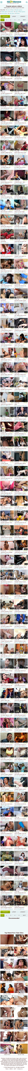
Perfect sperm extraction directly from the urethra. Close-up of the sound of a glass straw (7, 878)
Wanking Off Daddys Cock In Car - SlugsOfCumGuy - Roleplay (21, 433)
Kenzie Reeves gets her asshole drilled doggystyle (21, 271)
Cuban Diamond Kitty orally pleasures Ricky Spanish (21, 389)
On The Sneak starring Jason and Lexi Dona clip (21, 197)
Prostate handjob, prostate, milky (21, 730)
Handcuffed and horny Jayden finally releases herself (21, 685)
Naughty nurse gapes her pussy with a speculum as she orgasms (21, 256)
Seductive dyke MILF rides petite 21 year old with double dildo (7, 478)
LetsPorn (11, 269)
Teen (25, 820)
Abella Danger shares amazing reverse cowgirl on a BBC (7, 359)
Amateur (3, 35)
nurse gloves (4, 13)
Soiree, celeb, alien (5, 700)
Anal (7, 35)
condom (11, 11)
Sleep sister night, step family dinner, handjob (21, 93)
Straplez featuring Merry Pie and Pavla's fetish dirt (7, 389)
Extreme (10, 435)
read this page (12, 1065)
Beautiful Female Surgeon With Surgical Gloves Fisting (21, 300)
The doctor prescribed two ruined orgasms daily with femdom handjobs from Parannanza (7, 848)
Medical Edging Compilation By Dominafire (21, 419)
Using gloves (4, 315)
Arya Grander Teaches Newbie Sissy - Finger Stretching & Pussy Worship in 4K (21, 744)
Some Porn (11, 47)
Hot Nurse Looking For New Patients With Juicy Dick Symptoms (7, 256)
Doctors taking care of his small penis (7, 182)
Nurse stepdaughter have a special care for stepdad (7, 285)
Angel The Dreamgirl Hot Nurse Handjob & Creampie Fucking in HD (21, 63)
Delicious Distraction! (19, 907)
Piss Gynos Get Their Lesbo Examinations (21, 774)
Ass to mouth (4, 701)
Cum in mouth (23, 50)
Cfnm (20, 479)
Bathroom (4, 50)
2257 (15, 1069)
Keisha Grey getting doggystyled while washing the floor (7, 197)
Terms (7, 1069)
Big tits (11, 35)
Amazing (3, 687)
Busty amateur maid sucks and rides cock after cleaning (21, 537)
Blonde (17, 109)
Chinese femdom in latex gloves (7, 611)
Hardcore (8, 80)
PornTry (25, 447)
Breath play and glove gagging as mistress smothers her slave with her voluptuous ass (21, 34)
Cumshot (3, 376)
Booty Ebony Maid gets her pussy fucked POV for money (7, 759)
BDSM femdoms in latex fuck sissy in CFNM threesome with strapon (21, 641)
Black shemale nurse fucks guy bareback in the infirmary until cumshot (7, 656)
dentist (18, 13)
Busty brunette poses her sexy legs (7, 448)
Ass (16, 65)
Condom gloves (4, 463)
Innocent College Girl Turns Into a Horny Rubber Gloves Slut (7, 34)
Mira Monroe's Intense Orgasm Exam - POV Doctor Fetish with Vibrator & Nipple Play (7, 582)
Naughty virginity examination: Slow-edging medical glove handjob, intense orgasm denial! (21, 789)
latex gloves (22, 11)
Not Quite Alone (18, 78)
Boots (21, 168)
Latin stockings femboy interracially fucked (7, 345)
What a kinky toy (4, 596)
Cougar (21, 524)
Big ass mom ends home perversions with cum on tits (7, 804)
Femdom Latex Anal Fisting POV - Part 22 (7, 433)
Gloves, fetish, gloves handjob (7, 374)
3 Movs (12, 77)
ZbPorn (25, 669)
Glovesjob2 (3, 241)
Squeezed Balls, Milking (20, 463)
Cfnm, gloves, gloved (19, 878)
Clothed (3, 746)
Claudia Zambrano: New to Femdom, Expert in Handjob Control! (7, 522)
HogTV (25, 195)
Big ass (8, 94)
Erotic (21, 687)
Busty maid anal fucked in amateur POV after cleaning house (21, 715)
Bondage (21, 139)
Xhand (12, 491)
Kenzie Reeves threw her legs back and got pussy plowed (21, 123)
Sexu (26, 521)
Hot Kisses (3, 300)
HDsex (26, 32)
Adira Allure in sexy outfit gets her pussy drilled (7, 78)
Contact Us (19, 1069)
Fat (10, 331)
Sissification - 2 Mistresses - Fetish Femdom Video (7, 730)
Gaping (9, 598)
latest (14, 16)
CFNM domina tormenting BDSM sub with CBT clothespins (21, 611)
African (17, 627)
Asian (3, 139)
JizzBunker (25, 136)
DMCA (11, 1069)
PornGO (25, 62)
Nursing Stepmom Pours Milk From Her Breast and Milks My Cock (7, 63)
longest (22, 16)
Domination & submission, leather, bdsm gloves (21, 226)
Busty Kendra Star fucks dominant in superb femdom (7, 271)
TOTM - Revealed (5, 789)
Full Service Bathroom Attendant (7, 744)
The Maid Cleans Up (5, 167)
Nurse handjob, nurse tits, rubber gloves (21, 833)
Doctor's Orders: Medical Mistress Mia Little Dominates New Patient (7, 774)
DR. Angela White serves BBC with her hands (21, 315)
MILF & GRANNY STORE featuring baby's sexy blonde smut (21, 596)
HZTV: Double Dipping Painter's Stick (21, 656)
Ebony (11, 761)
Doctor (20, 213)
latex (13, 10)
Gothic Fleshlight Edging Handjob (21, 49)
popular (5, 16)
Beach (10, 701)
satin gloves (12, 13)
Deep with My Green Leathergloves (21, 241)
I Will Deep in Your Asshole (21, 552)
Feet (25, 65)
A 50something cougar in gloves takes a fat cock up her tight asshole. (7, 330)
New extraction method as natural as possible (7, 211)
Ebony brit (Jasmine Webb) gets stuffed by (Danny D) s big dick (21, 700)
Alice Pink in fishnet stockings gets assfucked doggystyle (21, 374)
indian (16, 11)
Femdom (17, 35)
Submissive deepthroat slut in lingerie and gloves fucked (7, 833)
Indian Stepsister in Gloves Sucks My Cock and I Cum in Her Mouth (21, 759)
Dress (12, 790)
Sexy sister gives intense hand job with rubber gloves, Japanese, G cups (7, 123)
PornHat (11, 387)
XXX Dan (11, 121)
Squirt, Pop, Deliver (19, 345)
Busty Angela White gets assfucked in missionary (21, 848)
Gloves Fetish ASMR (19, 863)
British (7, 450)
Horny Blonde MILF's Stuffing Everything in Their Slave (7, 108)
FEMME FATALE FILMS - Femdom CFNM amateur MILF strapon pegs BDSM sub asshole (21, 582)
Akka (16, 404)
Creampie (20, 65)
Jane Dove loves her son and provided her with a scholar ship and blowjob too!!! (21, 522)
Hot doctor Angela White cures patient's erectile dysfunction (7, 626)
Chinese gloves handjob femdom (7, 137)
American (4, 583)
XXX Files (11, 151)
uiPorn (12, 639)
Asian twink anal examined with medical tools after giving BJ (7, 419)
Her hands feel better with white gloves (21, 507)
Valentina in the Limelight (6, 552)
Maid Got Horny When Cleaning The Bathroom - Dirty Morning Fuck (7, 404)
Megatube (25, 358)
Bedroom (9, 50)
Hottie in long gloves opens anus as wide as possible (7, 685)
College (11, 154)
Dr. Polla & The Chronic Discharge (21, 167)
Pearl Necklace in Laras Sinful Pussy (21, 493)
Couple (8, 302)
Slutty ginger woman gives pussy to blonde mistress (21, 670)
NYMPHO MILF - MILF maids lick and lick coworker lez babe (21, 182)
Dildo (7, 479)
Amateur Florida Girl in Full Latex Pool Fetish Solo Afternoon (7, 863)
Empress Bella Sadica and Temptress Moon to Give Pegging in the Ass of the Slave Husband (21, 478)
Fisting (21, 302)
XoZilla (12, 328)
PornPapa (11, 861)
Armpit (20, 80)
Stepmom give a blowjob (6, 567)
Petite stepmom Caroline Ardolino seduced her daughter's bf (21, 359)
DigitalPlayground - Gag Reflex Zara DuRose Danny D (7, 818)
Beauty (8, 124)
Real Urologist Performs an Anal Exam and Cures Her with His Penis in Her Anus (7, 907)
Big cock (8, 257)
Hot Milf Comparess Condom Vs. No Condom (7, 93)
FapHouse (11, 32)
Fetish (24, 154)
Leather (25, 228)
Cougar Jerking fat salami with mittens (7, 641)
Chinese (7, 139)
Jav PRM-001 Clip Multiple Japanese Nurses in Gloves (21, 137)
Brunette (3, 198)
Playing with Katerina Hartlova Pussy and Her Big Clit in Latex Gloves (21, 285)
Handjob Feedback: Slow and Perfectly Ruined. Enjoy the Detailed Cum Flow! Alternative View (21, 567)
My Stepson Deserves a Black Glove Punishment (21, 626)
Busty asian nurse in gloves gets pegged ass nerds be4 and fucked (21, 152)
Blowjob (22, 94)
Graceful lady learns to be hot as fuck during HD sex (7, 892)
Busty (8, 198)
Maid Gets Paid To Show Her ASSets (7, 49)
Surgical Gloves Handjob (6, 537)
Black (21, 316)
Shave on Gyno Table (20, 211)
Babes (22, 183)
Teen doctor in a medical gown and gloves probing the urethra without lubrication (21, 818)
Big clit (21, 287)
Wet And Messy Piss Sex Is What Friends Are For (21, 448)
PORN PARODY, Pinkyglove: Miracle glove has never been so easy (7, 670)
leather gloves (19, 10)
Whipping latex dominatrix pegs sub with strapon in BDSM (21, 330)
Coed (7, 154)
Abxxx (26, 47)
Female (24, 835)
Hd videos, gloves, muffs (6, 715)
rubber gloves (4, 11)
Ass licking (18, 183)
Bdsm (8, 109)
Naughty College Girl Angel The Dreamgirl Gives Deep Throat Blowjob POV (7, 152)
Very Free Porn (10, 447)
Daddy (7, 287)
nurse (8, 10)
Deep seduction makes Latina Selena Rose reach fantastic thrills (7, 507)
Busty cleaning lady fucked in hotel (21, 892)
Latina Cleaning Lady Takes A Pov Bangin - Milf (7, 493)
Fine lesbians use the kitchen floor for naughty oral (21, 804)
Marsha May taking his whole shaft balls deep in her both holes (7, 226)
